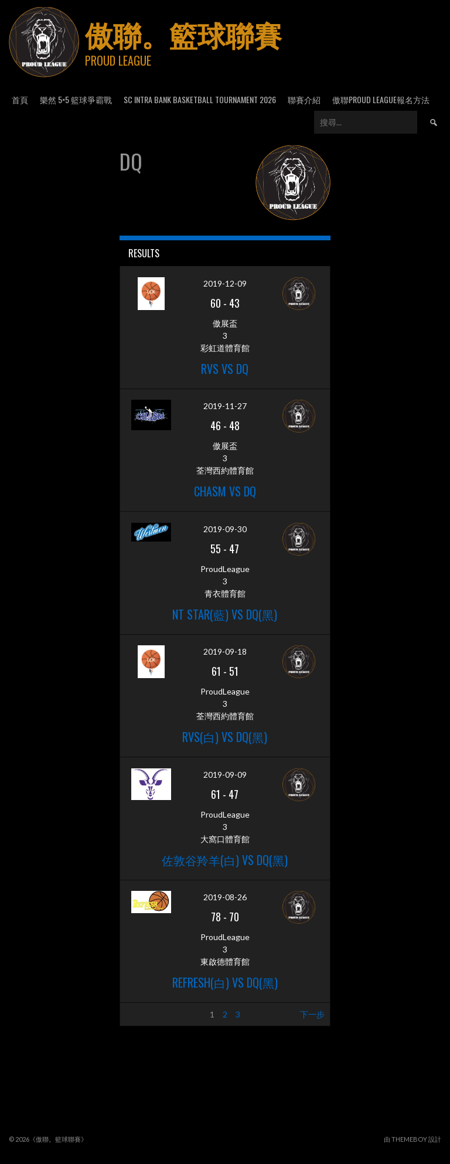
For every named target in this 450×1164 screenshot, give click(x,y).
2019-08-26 (225, 897)
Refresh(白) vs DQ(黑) (225, 982)
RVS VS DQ (224, 368)
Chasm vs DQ (225, 491)
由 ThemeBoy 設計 (412, 1139)
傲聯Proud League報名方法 (380, 99)
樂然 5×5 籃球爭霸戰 (76, 99)
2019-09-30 (225, 529)
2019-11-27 (225, 406)
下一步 (312, 1014)
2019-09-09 (225, 775)
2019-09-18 (225, 651)
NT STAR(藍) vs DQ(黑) (224, 614)
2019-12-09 (225, 283)
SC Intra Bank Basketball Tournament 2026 (200, 99)
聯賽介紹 (304, 99)
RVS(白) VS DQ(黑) (224, 737)
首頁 (20, 99)
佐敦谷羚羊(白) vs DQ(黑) (225, 860)
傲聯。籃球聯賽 (183, 34)
